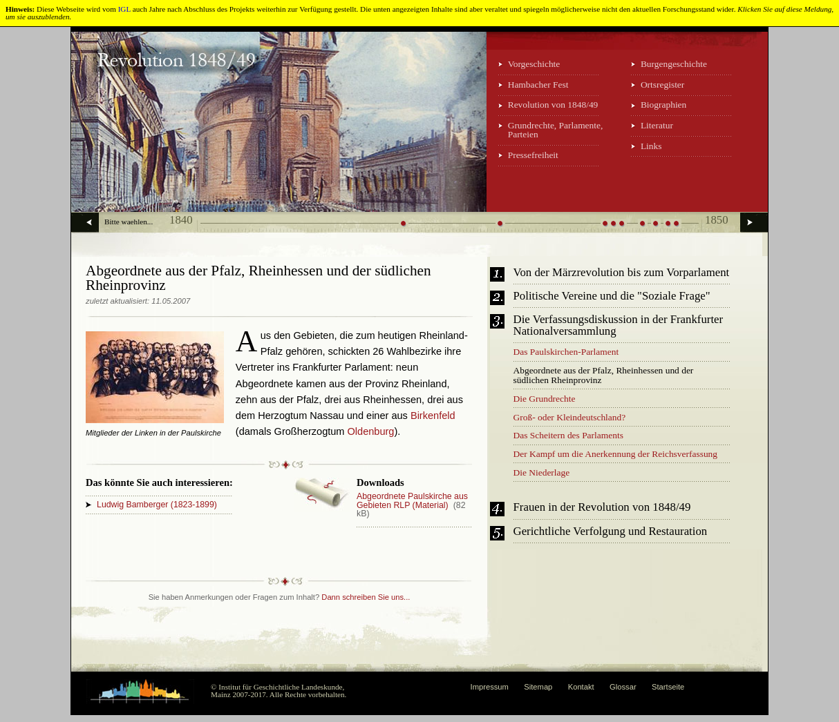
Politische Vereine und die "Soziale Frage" (611, 296)
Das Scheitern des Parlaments (568, 435)
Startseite (668, 687)
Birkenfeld (433, 415)
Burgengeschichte (674, 64)
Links (651, 146)
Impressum (490, 687)
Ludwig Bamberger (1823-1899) (157, 504)
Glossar (623, 687)
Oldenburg (371, 431)
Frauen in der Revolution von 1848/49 (602, 508)
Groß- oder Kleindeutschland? (569, 417)
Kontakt (581, 687)
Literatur (657, 125)
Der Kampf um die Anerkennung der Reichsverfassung (615, 454)
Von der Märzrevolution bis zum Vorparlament (621, 273)
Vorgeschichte (534, 64)
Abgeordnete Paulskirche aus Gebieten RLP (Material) (412, 500)
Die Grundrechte (544, 398)
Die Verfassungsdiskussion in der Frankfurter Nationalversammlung (618, 326)
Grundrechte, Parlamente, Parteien (555, 129)
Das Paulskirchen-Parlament (566, 352)
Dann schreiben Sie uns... (365, 597)
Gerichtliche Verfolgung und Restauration (610, 532)
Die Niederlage (541, 472)
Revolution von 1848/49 (553, 104)
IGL (124, 9)
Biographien (663, 104)
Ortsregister (662, 84)
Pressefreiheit (533, 155)
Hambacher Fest (538, 84)
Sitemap (538, 687)
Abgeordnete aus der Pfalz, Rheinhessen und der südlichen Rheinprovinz (603, 374)
